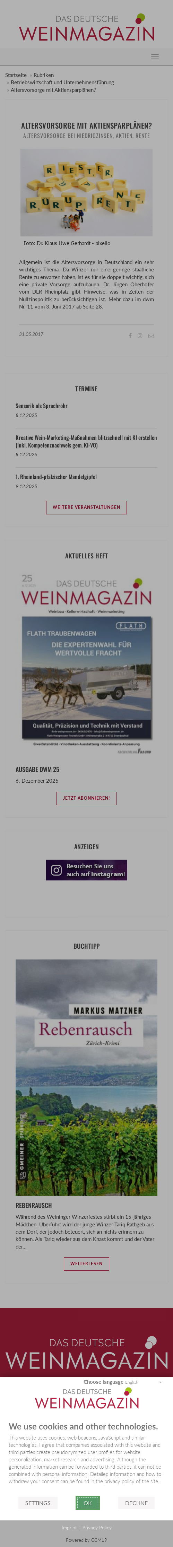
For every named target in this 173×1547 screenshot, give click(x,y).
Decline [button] (136, 1503)
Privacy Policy (97, 1527)
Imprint (69, 1527)
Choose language (103, 1382)
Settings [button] (38, 1503)
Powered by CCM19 (86, 1540)
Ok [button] (88, 1503)
